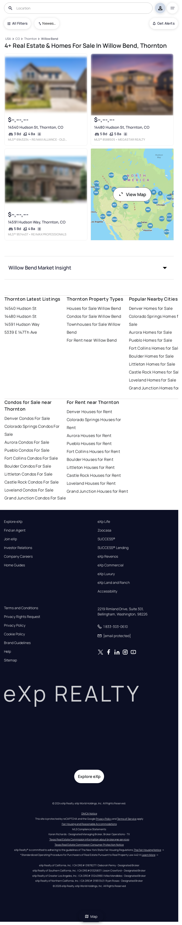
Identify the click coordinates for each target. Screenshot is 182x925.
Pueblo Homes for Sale (150, 340)
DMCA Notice (89, 813)
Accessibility (107, 591)
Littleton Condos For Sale (28, 474)
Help (7, 651)
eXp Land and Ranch (114, 582)
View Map (132, 194)
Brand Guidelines (17, 643)
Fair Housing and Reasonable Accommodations (89, 824)
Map (91, 916)
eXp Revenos (108, 556)
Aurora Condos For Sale (26, 442)
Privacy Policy (14, 625)
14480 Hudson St (20, 316)
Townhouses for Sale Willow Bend (93, 328)
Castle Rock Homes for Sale (155, 372)
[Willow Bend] (49, 39)
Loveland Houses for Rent (91, 483)
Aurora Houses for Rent (89, 435)
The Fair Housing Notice (147, 850)
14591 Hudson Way (22, 324)
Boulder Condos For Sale (27, 466)
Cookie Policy (14, 634)
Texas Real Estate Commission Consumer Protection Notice (89, 844)
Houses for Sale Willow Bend (94, 308)
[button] (89, 267)
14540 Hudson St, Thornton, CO (35, 127)
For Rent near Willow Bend (92, 340)
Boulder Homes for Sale (151, 356)
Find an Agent (14, 530)
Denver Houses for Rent (89, 411)
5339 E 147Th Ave (20, 332)
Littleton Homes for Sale (152, 364)
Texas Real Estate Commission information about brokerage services (89, 839)
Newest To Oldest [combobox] (49, 23)
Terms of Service (126, 818)
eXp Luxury (106, 574)
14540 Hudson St (20, 308)
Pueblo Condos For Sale (27, 450)
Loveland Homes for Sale (152, 380)
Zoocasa (104, 530)
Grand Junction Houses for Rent (97, 491)
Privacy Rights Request (22, 616)
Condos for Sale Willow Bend (94, 316)
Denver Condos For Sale (27, 418)
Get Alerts (164, 23)
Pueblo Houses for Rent (89, 443)
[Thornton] (30, 39)
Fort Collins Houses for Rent (93, 451)
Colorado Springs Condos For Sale (32, 430)
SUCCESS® (106, 539)
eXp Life (104, 521)
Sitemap (10, 660)
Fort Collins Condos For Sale (31, 458)
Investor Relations (18, 547)
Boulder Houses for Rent (90, 459)
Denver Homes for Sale (151, 308)
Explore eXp (13, 521)
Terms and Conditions (21, 608)
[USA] (8, 39)
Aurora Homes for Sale (150, 332)
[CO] (17, 39)
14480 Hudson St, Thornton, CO (121, 127)
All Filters (17, 23)
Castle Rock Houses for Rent (94, 475)
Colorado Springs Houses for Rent (94, 423)
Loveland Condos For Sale (29, 490)
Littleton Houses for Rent (91, 467)
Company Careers (18, 556)
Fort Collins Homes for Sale (155, 348)
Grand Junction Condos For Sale (35, 498)
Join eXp (10, 539)
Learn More (148, 855)
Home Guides (14, 565)
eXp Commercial (110, 565)
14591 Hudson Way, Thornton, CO (36, 222)
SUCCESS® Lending (113, 547)
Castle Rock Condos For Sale (31, 482)
